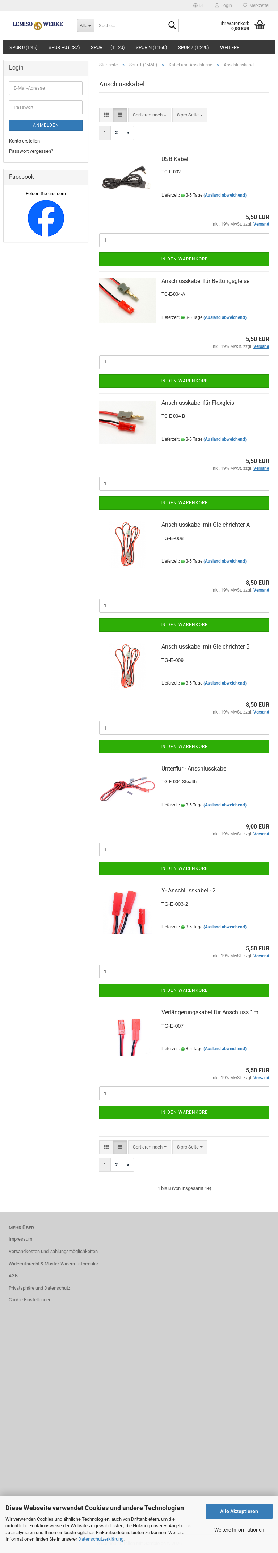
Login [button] (223, 5)
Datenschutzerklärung (100, 1539)
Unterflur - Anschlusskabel (194, 768)
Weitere (229, 47)
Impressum (20, 1239)
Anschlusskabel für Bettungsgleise (205, 281)
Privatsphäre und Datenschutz (39, 1288)
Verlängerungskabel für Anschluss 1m (209, 1012)
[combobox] (149, 115)
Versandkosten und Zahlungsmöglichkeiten (53, 1251)
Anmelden (46, 125)
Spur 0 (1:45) (23, 47)
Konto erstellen (24, 141)
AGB (13, 1275)
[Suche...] (85, 25)
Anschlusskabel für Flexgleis (197, 402)
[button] (199, 5)
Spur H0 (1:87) (64, 47)
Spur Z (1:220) (193, 47)
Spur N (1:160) (151, 47)
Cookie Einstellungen (30, 1299)
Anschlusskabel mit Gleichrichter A (205, 524)
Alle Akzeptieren (239, 1511)
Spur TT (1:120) (108, 47)
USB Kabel (174, 159)
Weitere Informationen (239, 1530)
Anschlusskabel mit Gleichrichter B (205, 646)
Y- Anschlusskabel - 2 (188, 890)
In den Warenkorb (184, 259)
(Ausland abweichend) (225, 195)
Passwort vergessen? (31, 151)
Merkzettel (256, 5)
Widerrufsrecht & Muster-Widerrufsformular (53, 1263)
